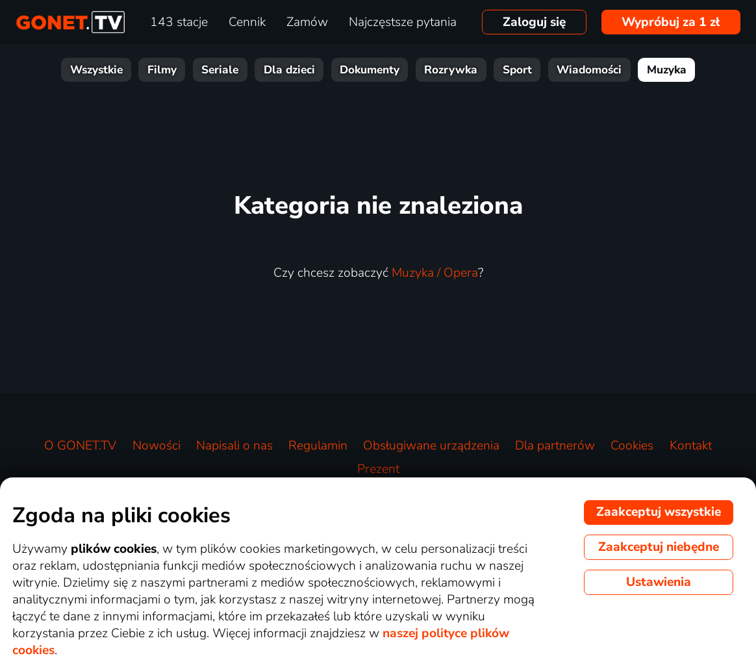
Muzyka (667, 69)
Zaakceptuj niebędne (658, 546)
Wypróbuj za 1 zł (671, 22)
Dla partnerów (555, 445)
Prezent (378, 469)
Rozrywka (450, 69)
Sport (517, 69)
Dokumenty (369, 69)
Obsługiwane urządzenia (431, 445)
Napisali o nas (234, 445)
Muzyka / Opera (435, 272)
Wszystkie (96, 69)
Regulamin (317, 445)
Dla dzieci (289, 69)
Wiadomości (589, 69)
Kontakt (691, 445)
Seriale (219, 69)
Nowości (156, 445)
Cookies (632, 445)
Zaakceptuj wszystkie (658, 511)
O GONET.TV (80, 445)
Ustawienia (658, 582)
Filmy (162, 69)
